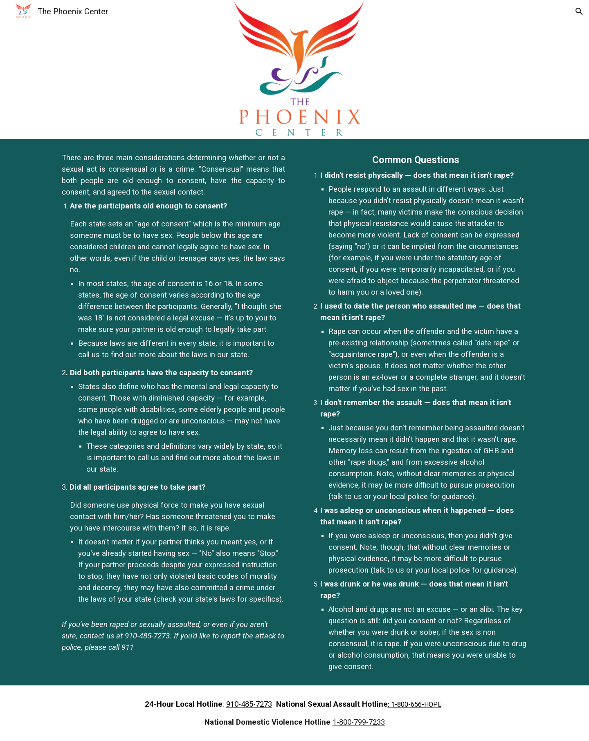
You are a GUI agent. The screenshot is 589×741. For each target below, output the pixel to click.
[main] (173, 402)
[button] (579, 11)
